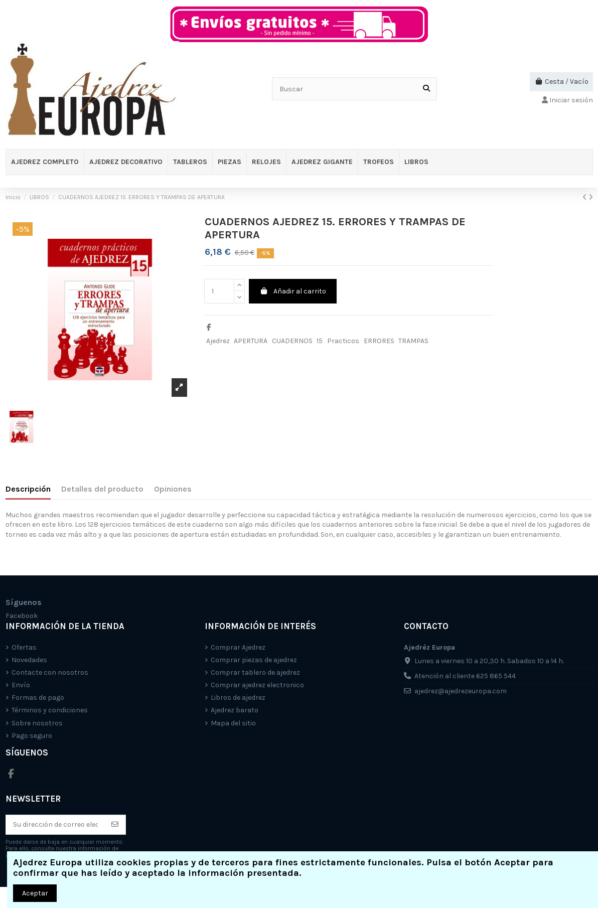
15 (320, 341)
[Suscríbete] (114, 824)
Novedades (29, 660)
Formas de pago (38, 697)
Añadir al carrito (292, 291)
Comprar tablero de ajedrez (255, 672)
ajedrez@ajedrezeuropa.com (460, 691)
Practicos (343, 341)
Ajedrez (218, 341)
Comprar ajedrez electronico (257, 685)
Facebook (22, 616)
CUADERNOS (292, 341)
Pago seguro (32, 735)
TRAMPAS (413, 341)
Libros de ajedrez (238, 697)
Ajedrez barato (234, 710)
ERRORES (379, 341)
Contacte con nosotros (50, 672)
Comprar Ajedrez (238, 647)
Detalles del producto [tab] (102, 489)
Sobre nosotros (37, 723)
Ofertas (24, 647)
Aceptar (35, 893)
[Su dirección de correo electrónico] (55, 824)
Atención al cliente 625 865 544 (465, 676)
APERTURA (250, 341)
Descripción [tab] (28, 489)
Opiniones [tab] (173, 489)
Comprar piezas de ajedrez (254, 660)
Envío (21, 685)
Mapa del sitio (233, 723)
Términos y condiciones (50, 710)
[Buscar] (426, 88)
